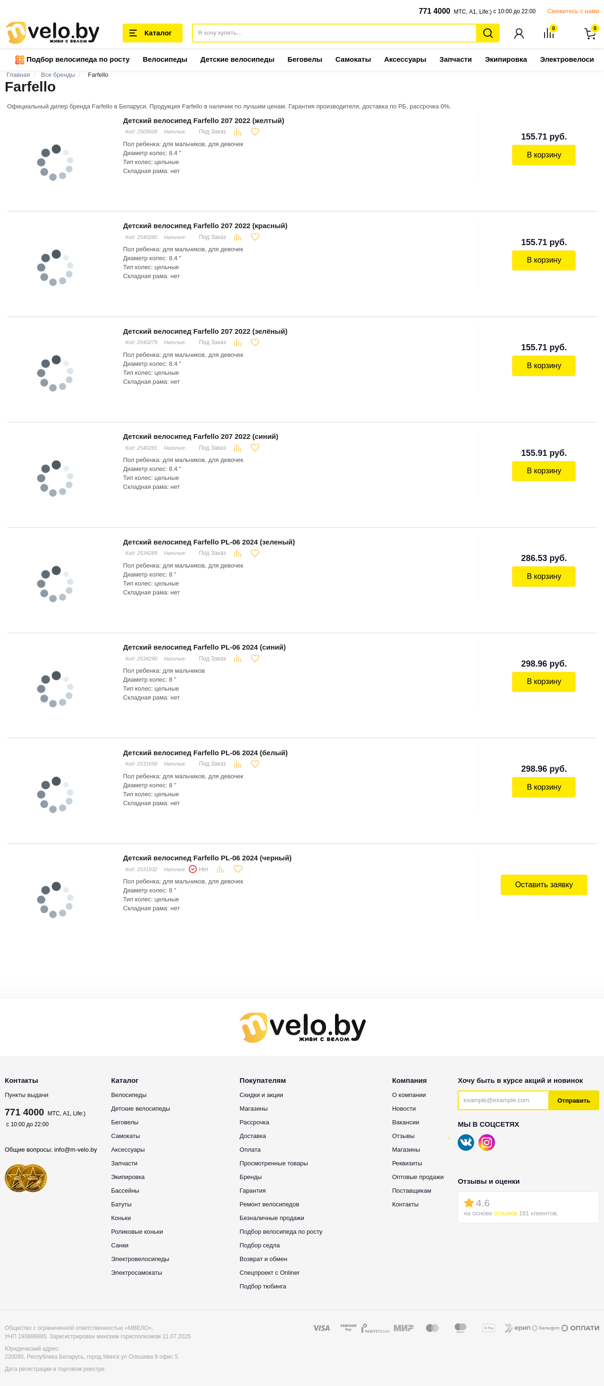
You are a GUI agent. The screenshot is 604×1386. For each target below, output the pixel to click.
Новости (404, 1096)
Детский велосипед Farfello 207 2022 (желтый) (203, 120)
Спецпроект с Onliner (270, 1260)
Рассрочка (254, 1110)
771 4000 (434, 11)
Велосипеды (165, 60)
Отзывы (403, 1123)
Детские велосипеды (238, 60)
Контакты (405, 1192)
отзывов (505, 1200)
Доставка (253, 1123)
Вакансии (405, 1110)
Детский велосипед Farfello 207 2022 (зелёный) (204, 328)
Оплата (250, 1137)
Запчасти (455, 60)
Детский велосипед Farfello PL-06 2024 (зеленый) (208, 535)
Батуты (121, 1192)
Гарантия (253, 1178)
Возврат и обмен (263, 1246)
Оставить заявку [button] (545, 873)
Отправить (573, 1088)
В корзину (545, 155)
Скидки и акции (261, 1082)
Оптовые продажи (418, 1164)
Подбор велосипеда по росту (72, 61)
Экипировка (506, 60)
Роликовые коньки (137, 1219)
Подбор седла (260, 1233)
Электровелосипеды (140, 1246)
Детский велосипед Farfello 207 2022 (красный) (204, 224)
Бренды (251, 1164)
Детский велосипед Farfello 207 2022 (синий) (199, 432)
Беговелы (304, 60)
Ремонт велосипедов (269, 1192)
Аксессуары (405, 60)
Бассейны (125, 1178)
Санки (119, 1233)
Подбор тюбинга (263, 1274)
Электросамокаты (136, 1260)
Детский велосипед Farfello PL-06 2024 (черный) (206, 846)
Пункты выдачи (27, 1082)
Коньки (121, 1205)
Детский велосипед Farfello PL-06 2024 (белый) (204, 743)
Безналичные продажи (272, 1205)
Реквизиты (407, 1151)
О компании (409, 1082)
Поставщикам (411, 1178)
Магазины (254, 1096)
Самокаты (353, 60)
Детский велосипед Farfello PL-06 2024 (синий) (203, 639)
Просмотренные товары (274, 1151)
